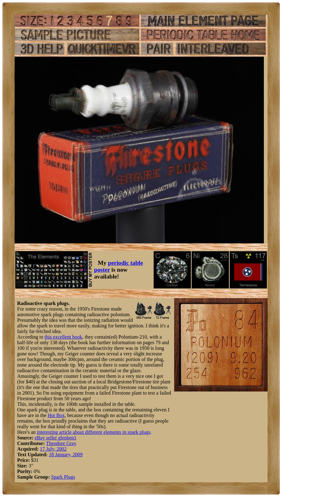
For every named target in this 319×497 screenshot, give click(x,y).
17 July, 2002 (53, 449)
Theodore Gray (61, 443)
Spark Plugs (63, 477)
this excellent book (63, 337)
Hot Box (56, 415)
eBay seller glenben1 (55, 437)
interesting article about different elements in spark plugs (93, 432)
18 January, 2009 (66, 454)
